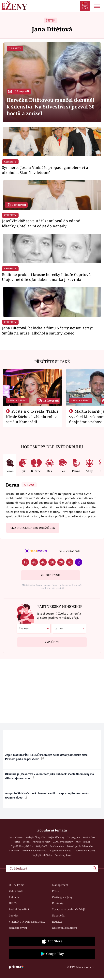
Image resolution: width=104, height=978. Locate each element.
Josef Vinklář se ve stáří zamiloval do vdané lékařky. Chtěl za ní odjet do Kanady (41, 223)
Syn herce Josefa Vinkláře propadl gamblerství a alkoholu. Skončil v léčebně (45, 170)
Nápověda (58, 915)
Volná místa (16, 891)
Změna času (89, 837)
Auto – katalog (83, 841)
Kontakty (58, 903)
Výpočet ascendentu (60, 850)
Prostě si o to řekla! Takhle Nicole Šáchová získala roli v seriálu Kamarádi (32, 416)
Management (60, 885)
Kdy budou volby (41, 841)
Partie (17, 841)
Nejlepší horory (56, 837)
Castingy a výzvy (62, 897)
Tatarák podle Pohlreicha (80, 846)
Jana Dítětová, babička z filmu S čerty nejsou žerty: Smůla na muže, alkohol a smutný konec (47, 330)
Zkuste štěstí (50, 575)
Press (55, 891)
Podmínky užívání (20, 909)
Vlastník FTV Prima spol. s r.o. (27, 921)
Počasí (26, 841)
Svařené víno (57, 846)
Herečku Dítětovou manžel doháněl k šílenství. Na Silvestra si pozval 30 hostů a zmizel (51, 107)
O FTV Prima (16, 885)
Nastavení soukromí (64, 927)
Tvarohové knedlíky (84, 850)
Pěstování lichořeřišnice (34, 850)
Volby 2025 (41, 846)
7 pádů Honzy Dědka (22, 846)
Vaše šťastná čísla (69, 551)
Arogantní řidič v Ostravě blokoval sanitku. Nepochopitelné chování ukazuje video (47, 795)
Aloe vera (14, 850)
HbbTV (13, 903)
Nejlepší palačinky (42, 855)
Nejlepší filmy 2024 (35, 837)
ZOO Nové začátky (63, 841)
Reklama (14, 897)
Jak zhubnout (16, 837)
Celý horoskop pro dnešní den (32, 528)
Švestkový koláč (63, 855)
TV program (73, 837)
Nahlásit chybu (18, 927)
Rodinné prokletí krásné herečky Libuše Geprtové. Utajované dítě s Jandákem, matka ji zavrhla (46, 277)
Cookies (14, 915)
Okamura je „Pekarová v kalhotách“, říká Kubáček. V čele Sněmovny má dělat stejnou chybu (49, 776)
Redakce (57, 921)
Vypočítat (52, 640)
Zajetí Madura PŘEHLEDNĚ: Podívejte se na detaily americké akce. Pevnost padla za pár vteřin (46, 757)
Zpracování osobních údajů (68, 909)
